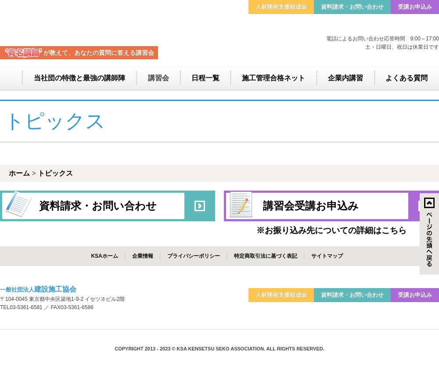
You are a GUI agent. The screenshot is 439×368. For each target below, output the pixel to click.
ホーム (11, 78)
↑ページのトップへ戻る (429, 233)
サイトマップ (327, 256)
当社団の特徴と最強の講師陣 (79, 78)
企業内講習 (345, 78)
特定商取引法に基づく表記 (265, 256)
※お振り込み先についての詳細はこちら (331, 230)
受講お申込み (415, 7)
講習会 (158, 78)
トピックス (55, 173)
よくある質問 (406, 78)
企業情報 (142, 256)
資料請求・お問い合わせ (352, 7)
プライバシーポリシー (193, 256)
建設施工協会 (79, 23)
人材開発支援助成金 (281, 7)
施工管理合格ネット (273, 78)
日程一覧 (205, 78)
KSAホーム (104, 256)
